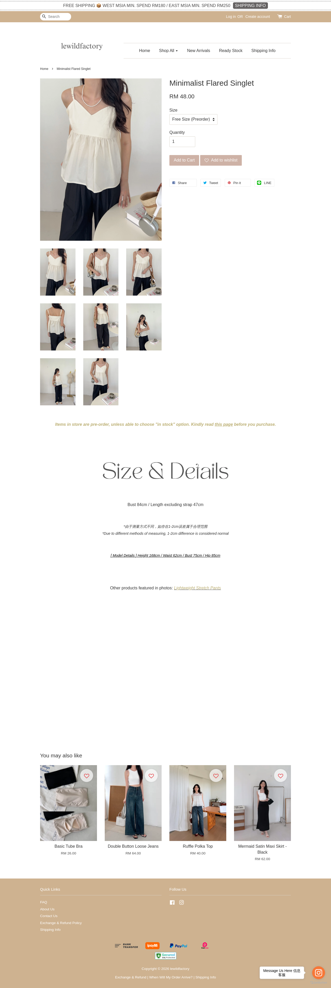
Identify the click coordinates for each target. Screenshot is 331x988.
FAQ (43, 902)
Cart (287, 16)
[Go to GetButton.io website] (318, 982)
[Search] (55, 16)
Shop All (168, 50)
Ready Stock (231, 50)
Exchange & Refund (130, 977)
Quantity (177, 132)
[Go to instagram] (318, 972)
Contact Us (48, 916)
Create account (257, 16)
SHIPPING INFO (250, 5)
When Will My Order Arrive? (171, 977)
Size (173, 110)
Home (144, 50)
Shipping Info (263, 50)
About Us (47, 909)
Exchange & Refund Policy (61, 923)
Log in (231, 16)
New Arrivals (198, 50)
